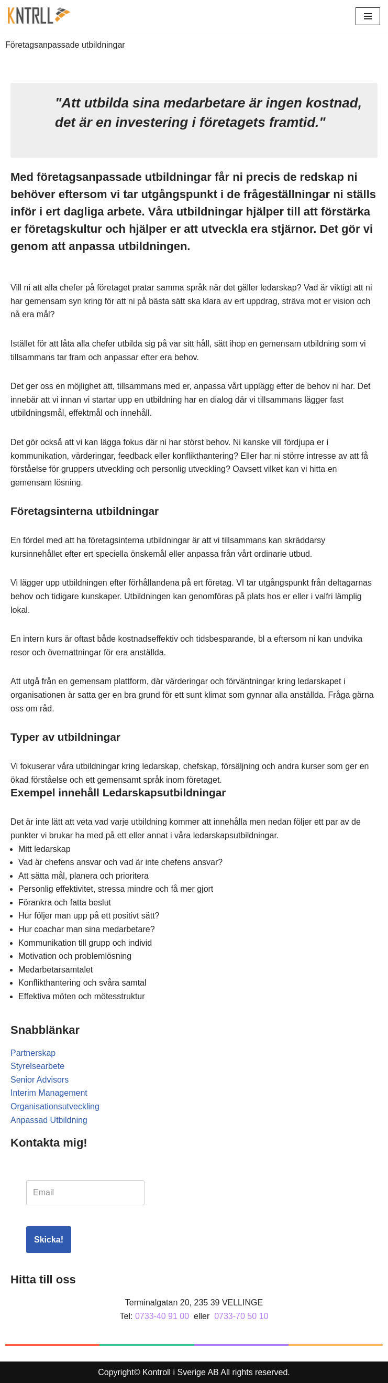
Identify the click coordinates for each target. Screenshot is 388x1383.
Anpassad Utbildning (48, 1120)
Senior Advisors (39, 1079)
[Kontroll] (39, 16)
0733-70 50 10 (241, 1316)
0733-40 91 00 (162, 1316)
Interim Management (48, 1092)
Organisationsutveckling (54, 1106)
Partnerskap (33, 1053)
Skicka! (48, 1239)
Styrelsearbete (37, 1066)
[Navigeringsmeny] (368, 16)
